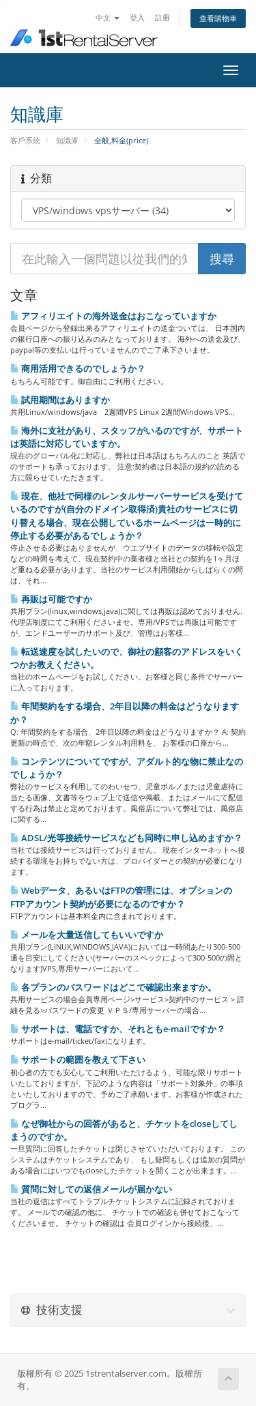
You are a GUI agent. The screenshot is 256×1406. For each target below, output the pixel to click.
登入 (137, 17)
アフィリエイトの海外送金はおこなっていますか (113, 316)
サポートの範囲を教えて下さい (77, 1059)
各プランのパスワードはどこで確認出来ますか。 (113, 987)
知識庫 (67, 140)
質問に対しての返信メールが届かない (91, 1189)
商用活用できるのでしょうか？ (77, 368)
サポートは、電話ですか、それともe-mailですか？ (117, 1029)
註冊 (162, 17)
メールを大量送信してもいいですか (86, 934)
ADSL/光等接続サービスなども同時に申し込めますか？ (126, 838)
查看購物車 (218, 18)
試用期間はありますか (60, 400)
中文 (107, 17)
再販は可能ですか (51, 599)
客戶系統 (25, 140)
